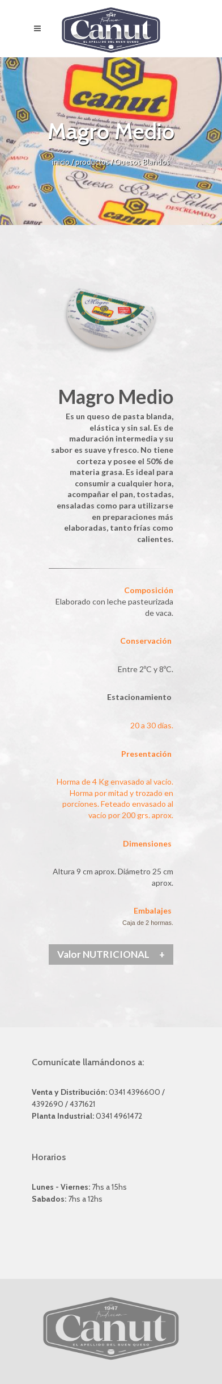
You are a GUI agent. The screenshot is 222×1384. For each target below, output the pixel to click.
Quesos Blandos (142, 161)
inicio (61, 161)
